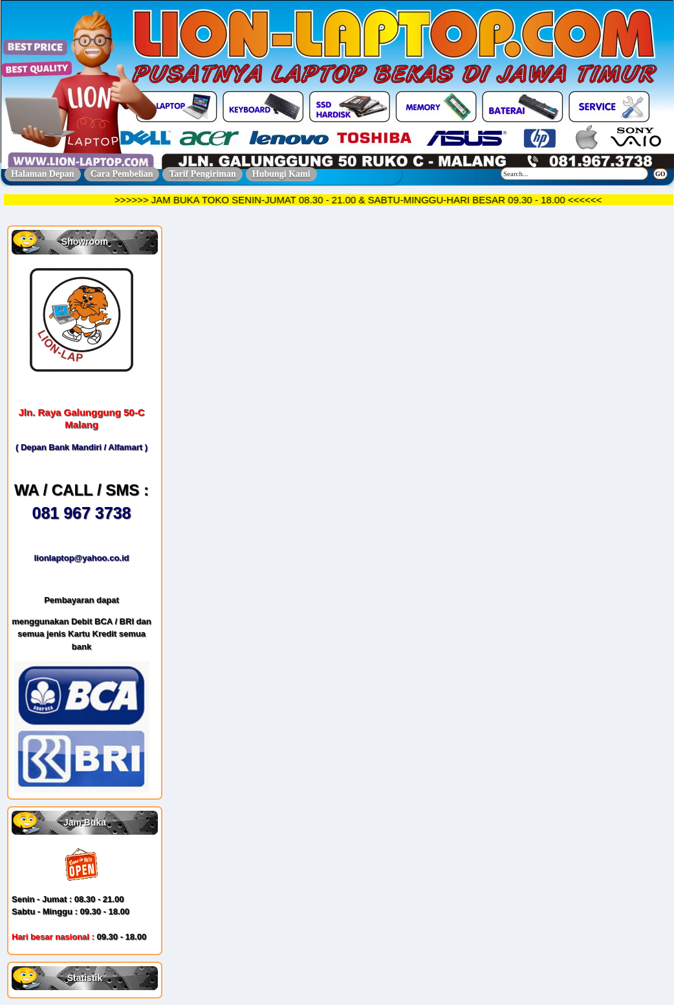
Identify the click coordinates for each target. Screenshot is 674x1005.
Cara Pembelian (122, 174)
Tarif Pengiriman (202, 174)
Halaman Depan (42, 174)
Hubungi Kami (281, 174)
